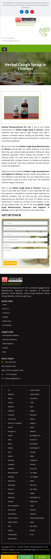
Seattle (32, 493)
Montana (11, 493)
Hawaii (10, 436)
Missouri (11, 489)
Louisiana (11, 464)
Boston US (33, 440)
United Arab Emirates (37, 518)
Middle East (34, 502)
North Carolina (13, 518)
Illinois (10, 444)
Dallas (32, 456)
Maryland (11, 469)
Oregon (10, 530)
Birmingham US (35, 436)
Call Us (9, 557)
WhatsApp (25, 557)
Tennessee (33, 398)
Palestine (33, 514)
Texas (32, 403)
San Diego (33, 489)
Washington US (35, 497)
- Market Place (6, 321)
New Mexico (12, 514)
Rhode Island (12, 539)
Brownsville (34, 444)
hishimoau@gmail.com (10, 41)
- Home (4, 305)
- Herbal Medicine (7, 344)
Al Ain (32, 535)
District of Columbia (14, 423)
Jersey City (33, 469)
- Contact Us (6, 313)
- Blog (4, 352)
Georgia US (11, 431)
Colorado (11, 415)
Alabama (11, 394)
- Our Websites (7, 325)
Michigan (11, 477)
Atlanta (32, 419)
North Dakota (12, 522)
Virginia (32, 411)
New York (33, 485)
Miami (32, 481)
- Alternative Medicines (9, 339)
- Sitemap (5, 317)
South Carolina (35, 390)
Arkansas (11, 407)
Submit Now (10, 263)
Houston (33, 464)
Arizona (10, 403)
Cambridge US (34, 448)
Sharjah (32, 530)
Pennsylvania (12, 535)
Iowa (9, 452)
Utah (31, 407)
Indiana (10, 448)
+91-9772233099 (8, 38)
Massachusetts (13, 473)
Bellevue (33, 431)
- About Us (5, 309)
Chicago (32, 452)
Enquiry (42, 557)
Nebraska (11, 497)
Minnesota (11, 481)
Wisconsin (33, 415)
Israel (32, 506)
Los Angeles (34, 477)
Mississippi (11, 485)
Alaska (10, 398)
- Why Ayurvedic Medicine (10, 335)
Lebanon (33, 510)
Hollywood (33, 460)
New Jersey (11, 510)
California (11, 411)
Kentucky (11, 460)
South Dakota (34, 394)
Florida (10, 427)
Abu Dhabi (33, 526)
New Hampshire (13, 506)
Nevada (10, 502)
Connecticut (12, 419)
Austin (32, 427)
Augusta (32, 423)
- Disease (5, 348)
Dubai (32, 522)
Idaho (10, 440)
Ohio (9, 526)
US (9, 390)
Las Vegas (33, 473)
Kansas (10, 456)
